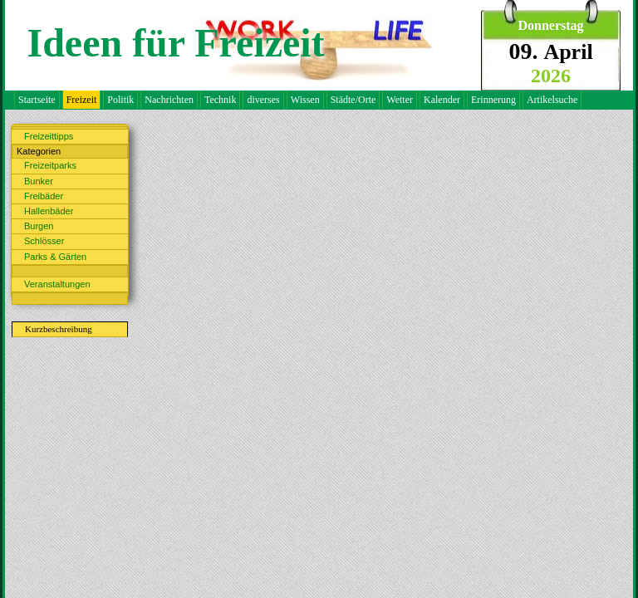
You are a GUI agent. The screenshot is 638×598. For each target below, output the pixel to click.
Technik (220, 99)
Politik (120, 99)
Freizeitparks (50, 165)
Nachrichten (169, 99)
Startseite (37, 99)
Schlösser (44, 241)
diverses (263, 99)
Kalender (442, 99)
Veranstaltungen (57, 284)
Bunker (38, 181)
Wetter (399, 99)
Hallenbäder (48, 211)
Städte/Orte (353, 99)
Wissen (305, 99)
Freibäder (43, 196)
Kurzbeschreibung (58, 329)
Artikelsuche (552, 99)
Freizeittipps (48, 136)
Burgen (38, 226)
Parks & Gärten (55, 257)
